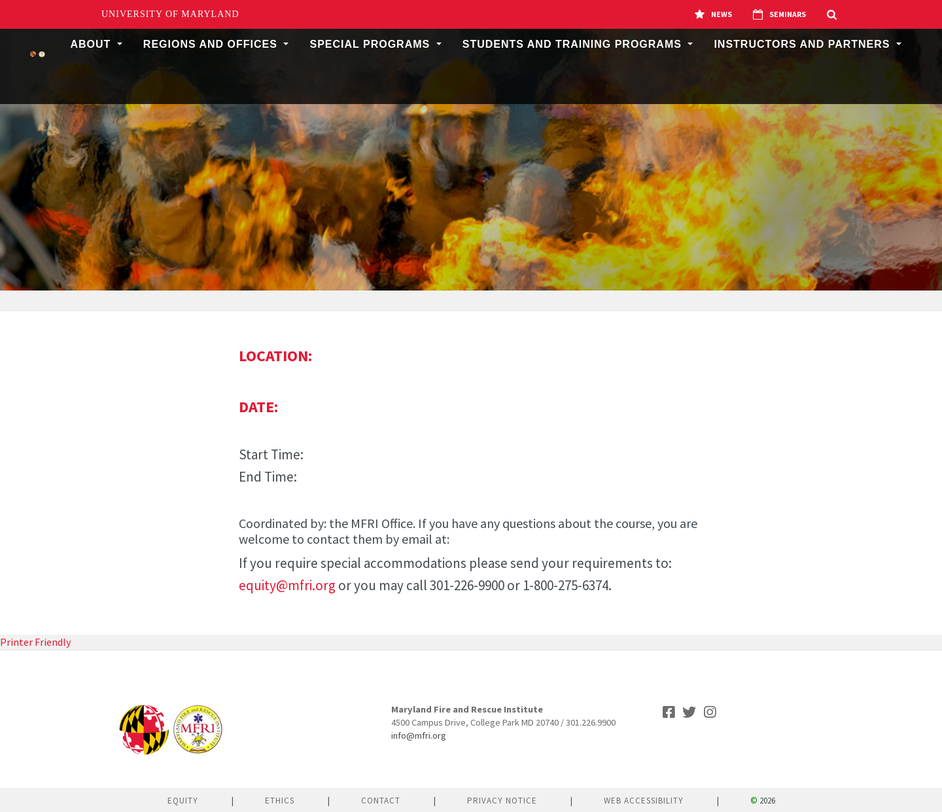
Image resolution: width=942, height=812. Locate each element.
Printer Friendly (35, 641)
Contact (380, 800)
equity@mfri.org (287, 585)
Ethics (279, 800)
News (713, 14)
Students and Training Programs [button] (574, 44)
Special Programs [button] (371, 44)
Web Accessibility (644, 800)
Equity (182, 800)
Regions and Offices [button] (212, 44)
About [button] (92, 44)
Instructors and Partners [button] (804, 44)
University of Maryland (170, 14)
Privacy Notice (502, 800)
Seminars (779, 14)
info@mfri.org (418, 735)
